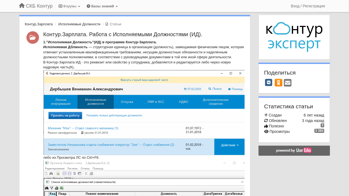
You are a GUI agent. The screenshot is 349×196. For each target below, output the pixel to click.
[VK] (269, 82)
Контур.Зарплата (39, 24)
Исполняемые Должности (79, 24)
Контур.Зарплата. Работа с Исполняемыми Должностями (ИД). (123, 34)
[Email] (287, 83)
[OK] (278, 82)
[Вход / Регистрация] (308, 6)
